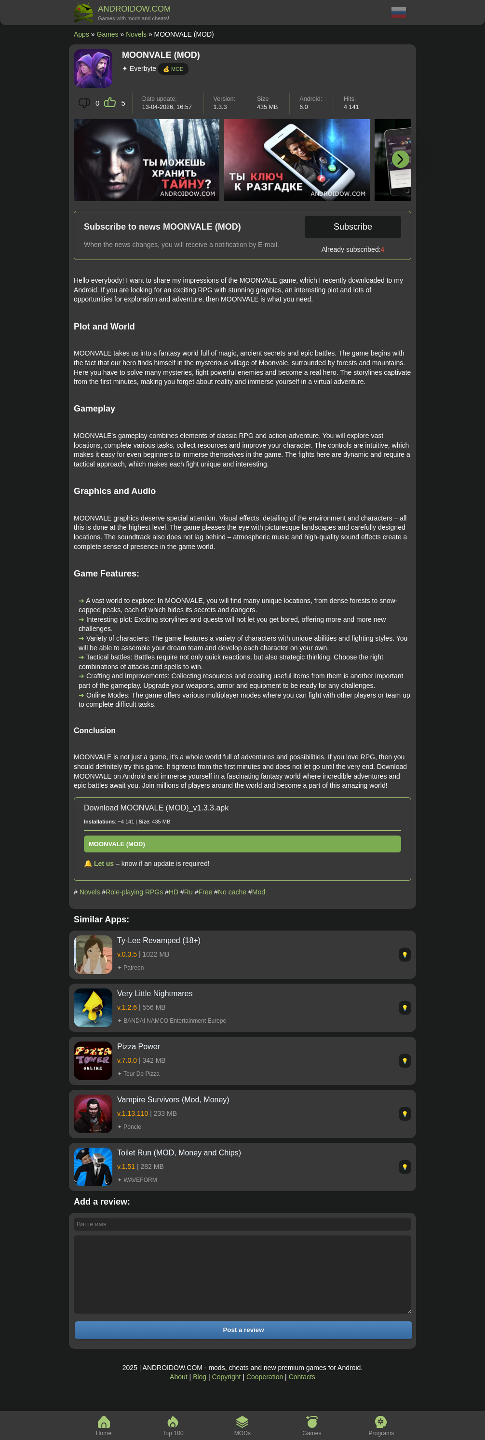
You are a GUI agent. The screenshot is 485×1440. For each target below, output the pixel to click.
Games (108, 34)
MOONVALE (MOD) (117, 844)
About (179, 1391)
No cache (232, 892)
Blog (199, 1391)
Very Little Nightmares (155, 993)
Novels (136, 34)
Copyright (226, 1391)
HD (173, 892)
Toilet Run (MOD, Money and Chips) (179, 1153)
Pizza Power (138, 1046)
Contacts (302, 1391)
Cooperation (264, 1391)
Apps (81, 34)
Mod (258, 892)
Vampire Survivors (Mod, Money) (173, 1100)
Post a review (243, 1344)
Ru (188, 892)
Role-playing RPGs (134, 892)
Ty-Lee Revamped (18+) (159, 940)
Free (205, 892)
